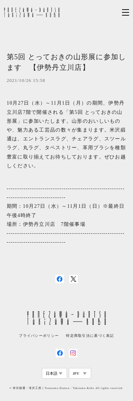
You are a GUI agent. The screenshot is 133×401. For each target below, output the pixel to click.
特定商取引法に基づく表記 (90, 336)
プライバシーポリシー (39, 336)
